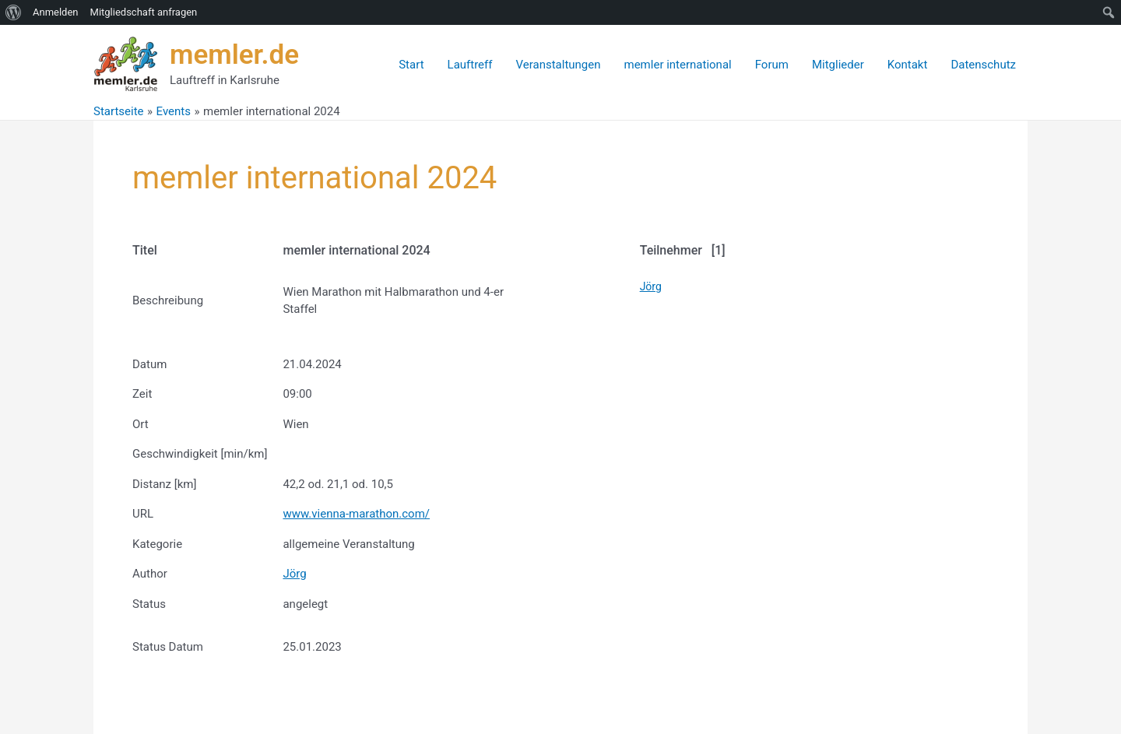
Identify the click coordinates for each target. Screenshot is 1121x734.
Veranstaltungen (558, 65)
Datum (149, 364)
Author (149, 574)
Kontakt (907, 65)
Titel (144, 250)
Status (149, 604)
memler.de (234, 55)
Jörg (294, 574)
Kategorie (157, 544)
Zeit (142, 394)
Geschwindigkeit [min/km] (199, 454)
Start (411, 65)
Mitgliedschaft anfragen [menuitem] (144, 12)
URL (142, 514)
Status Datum (167, 647)
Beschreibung (167, 300)
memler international (678, 65)
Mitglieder (838, 65)
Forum (772, 65)
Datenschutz (983, 65)
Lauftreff (470, 65)
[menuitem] (13, 12)
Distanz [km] (164, 484)
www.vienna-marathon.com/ (356, 514)
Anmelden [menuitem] (56, 12)
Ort (140, 424)
